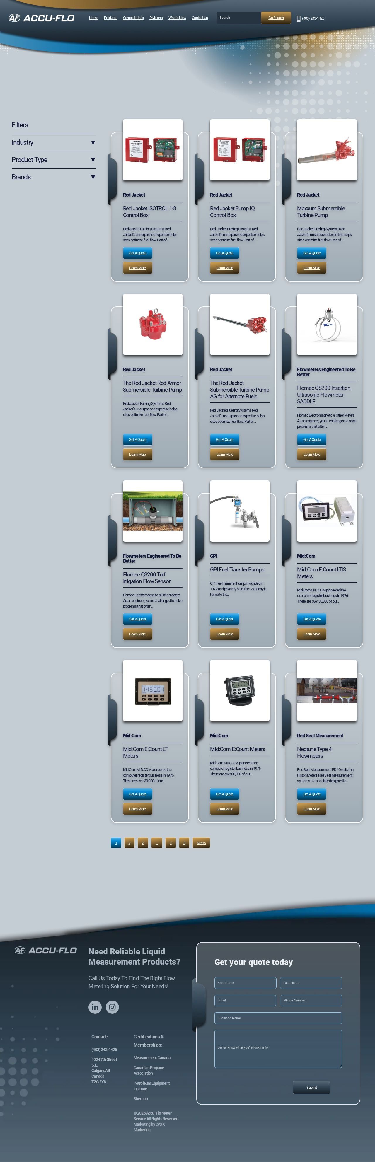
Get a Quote (137, 253)
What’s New (177, 18)
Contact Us (200, 18)
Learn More (137, 268)
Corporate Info (133, 18)
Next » (201, 843)
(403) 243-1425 (313, 18)
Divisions (156, 18)
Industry (54, 143)
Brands (54, 177)
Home (93, 18)
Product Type (54, 160)
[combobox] (239, 18)
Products (110, 18)
